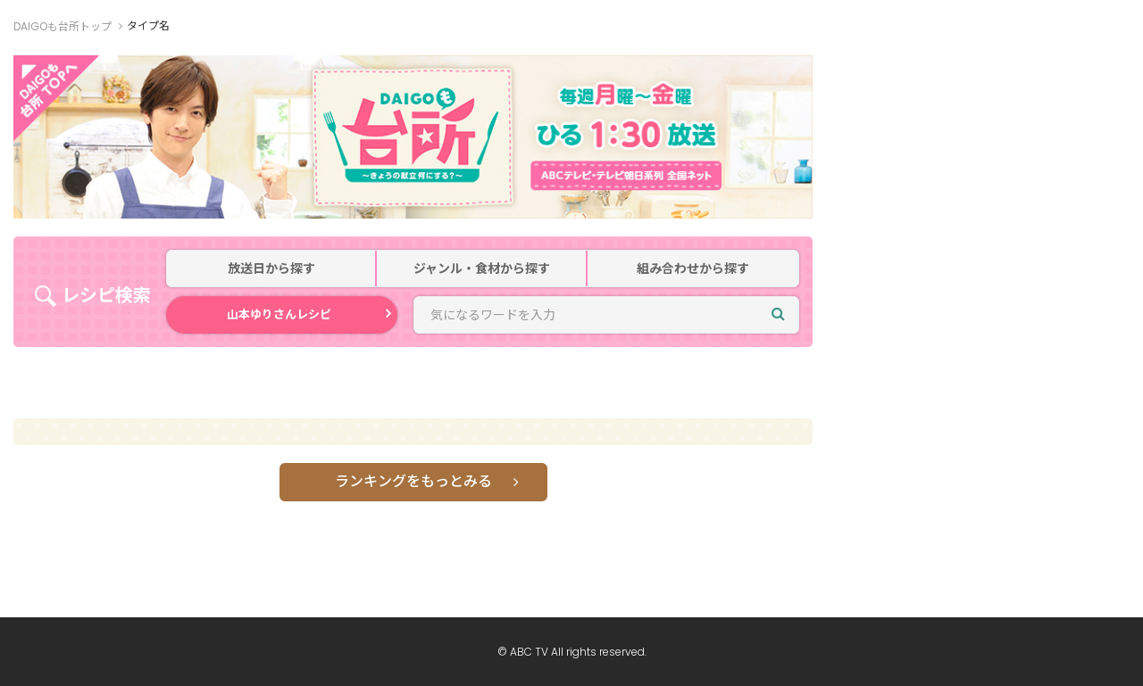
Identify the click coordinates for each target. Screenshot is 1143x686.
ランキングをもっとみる (413, 481)
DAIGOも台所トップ (62, 26)
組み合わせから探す (693, 269)
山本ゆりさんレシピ (279, 314)
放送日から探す (271, 269)
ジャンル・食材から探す (481, 269)
